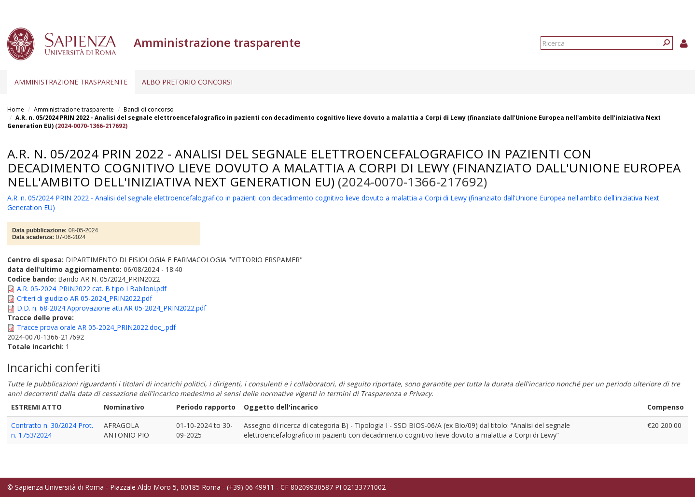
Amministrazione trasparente (70, 81)
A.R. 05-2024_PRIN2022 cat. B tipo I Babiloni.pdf (92, 288)
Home (15, 109)
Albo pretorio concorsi (187, 81)
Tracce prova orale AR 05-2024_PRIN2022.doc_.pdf (96, 327)
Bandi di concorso (149, 109)
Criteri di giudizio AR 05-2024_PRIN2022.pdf (84, 298)
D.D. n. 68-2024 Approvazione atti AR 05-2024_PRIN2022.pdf (111, 307)
